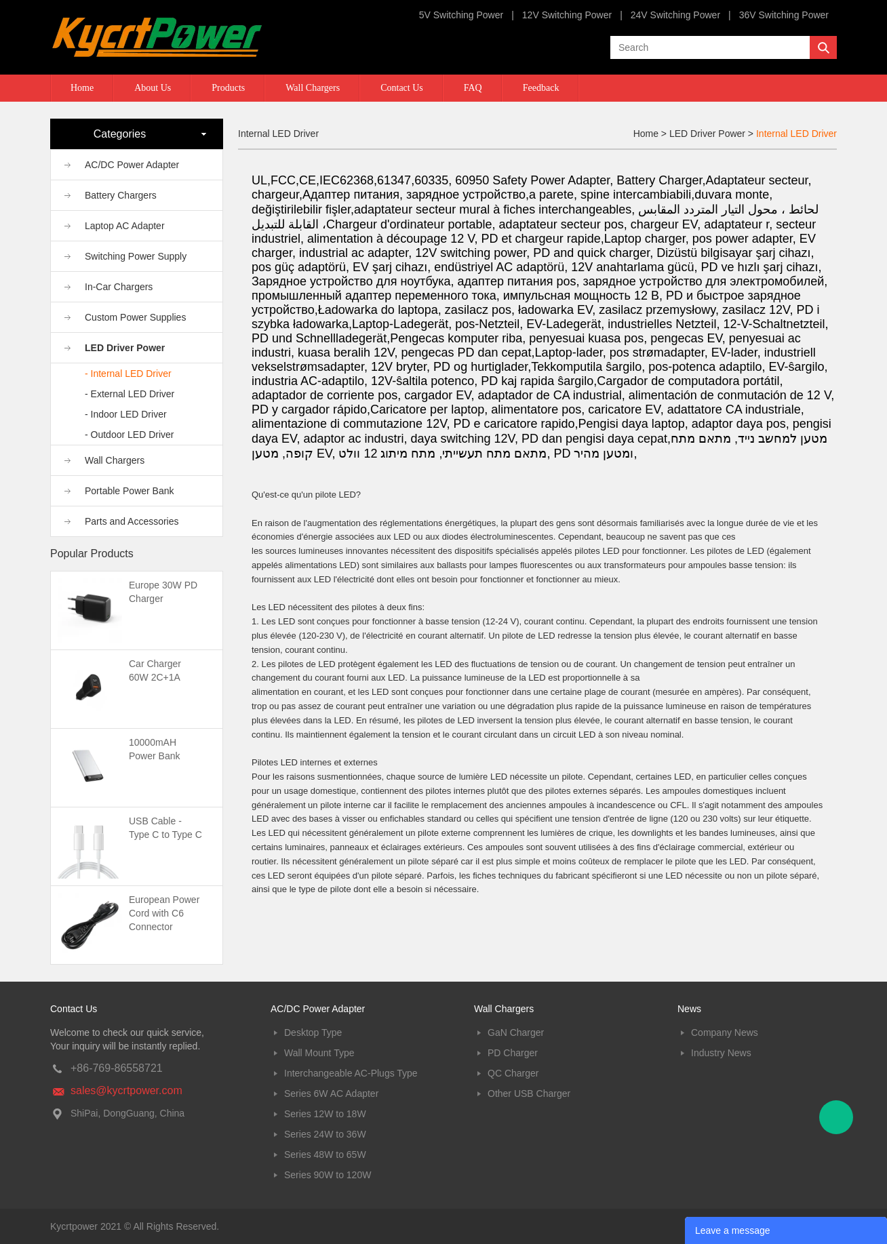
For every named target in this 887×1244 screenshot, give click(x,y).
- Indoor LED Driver (126, 414)
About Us (152, 88)
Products (228, 88)
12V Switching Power (567, 14)
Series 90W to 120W (327, 1174)
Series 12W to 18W (325, 1113)
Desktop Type (313, 1032)
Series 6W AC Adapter (331, 1093)
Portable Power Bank (129, 490)
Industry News (721, 1052)
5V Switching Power (461, 14)
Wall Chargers (312, 88)
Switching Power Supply (135, 256)
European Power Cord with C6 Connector (164, 913)
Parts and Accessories (132, 521)
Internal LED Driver (796, 133)
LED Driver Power (125, 347)
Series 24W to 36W (325, 1134)
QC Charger (513, 1073)
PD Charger (513, 1052)
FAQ (473, 88)
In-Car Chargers (119, 286)
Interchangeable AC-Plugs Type (351, 1073)
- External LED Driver (129, 393)
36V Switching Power (784, 14)
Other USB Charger (529, 1093)
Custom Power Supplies (135, 317)
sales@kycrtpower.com (126, 1090)
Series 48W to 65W (325, 1154)
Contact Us (401, 88)
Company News (724, 1032)
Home (82, 88)
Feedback (541, 88)
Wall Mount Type (319, 1052)
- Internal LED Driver (128, 373)
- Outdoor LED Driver (129, 434)
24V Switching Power (675, 14)
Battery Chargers (121, 195)
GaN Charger (516, 1032)
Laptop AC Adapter (125, 225)
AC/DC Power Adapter (132, 164)
